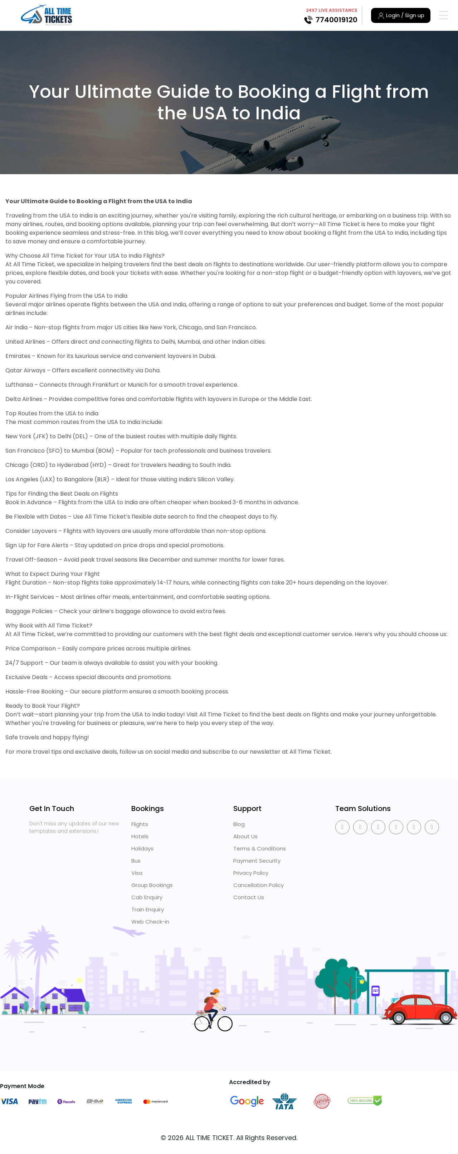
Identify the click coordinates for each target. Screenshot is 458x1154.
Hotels (139, 836)
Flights (139, 824)
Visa (136, 873)
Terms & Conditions (259, 848)
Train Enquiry (147, 909)
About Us (245, 836)
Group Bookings (152, 885)
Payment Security (257, 860)
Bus (136, 860)
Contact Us (248, 897)
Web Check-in (150, 921)
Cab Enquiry (146, 897)
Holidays (142, 848)
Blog (239, 824)
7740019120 (336, 20)
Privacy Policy (250, 873)
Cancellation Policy (258, 885)
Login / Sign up (400, 15)
